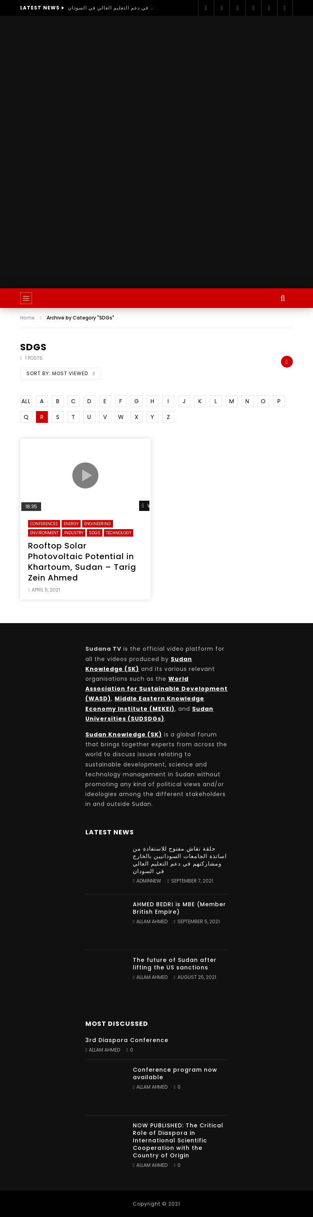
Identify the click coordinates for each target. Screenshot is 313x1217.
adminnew (148, 880)
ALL (26, 401)
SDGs (94, 533)
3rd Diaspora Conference (126, 1040)
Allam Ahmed (152, 921)
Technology (118, 533)
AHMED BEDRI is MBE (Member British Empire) (179, 908)
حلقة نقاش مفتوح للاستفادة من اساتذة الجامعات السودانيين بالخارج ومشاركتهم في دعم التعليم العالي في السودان (111, 7)
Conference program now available (175, 1073)
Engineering (97, 524)
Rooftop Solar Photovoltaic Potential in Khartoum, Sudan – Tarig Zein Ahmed (82, 561)
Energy (71, 524)
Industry (73, 533)
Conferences (44, 524)
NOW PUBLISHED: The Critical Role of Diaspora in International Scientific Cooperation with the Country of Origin (178, 1140)
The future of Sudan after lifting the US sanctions (175, 963)
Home (27, 317)
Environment (44, 533)
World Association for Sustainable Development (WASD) (156, 688)
